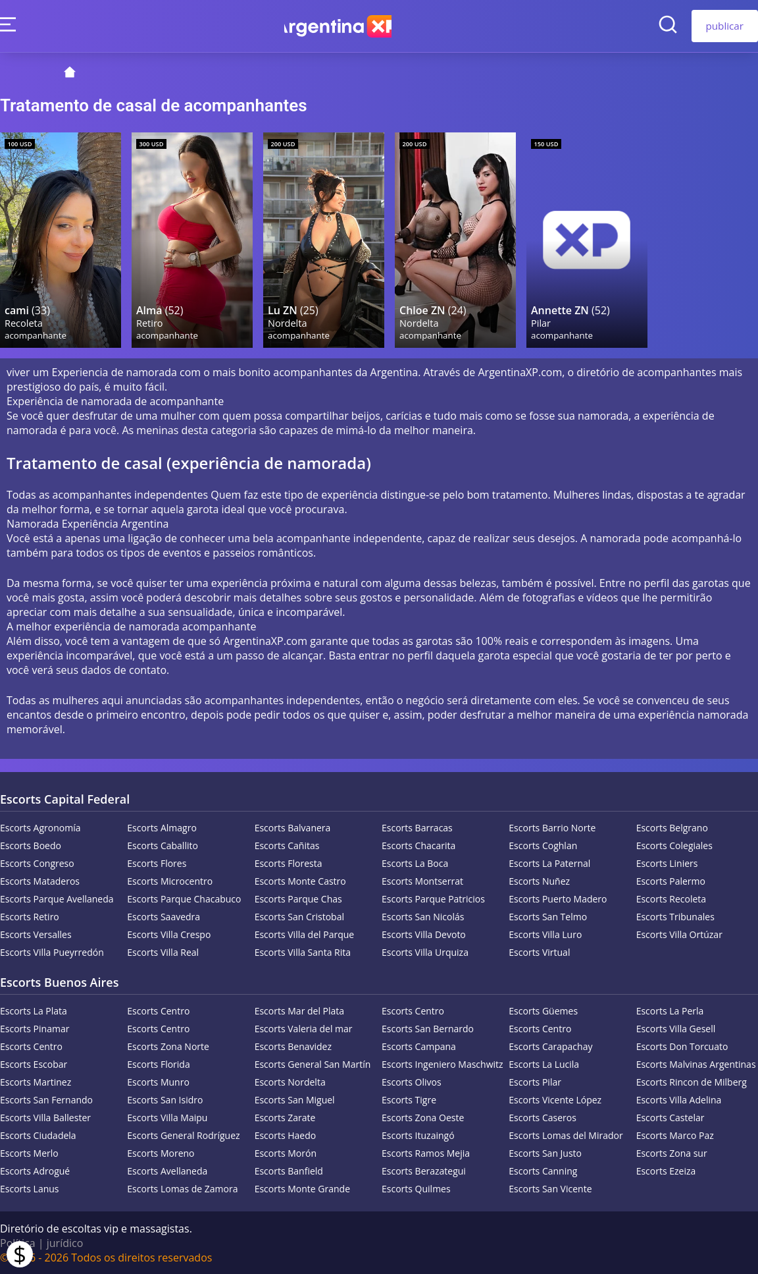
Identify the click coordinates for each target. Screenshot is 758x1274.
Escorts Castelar (670, 1117)
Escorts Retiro (29, 916)
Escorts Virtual (539, 951)
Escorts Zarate (285, 1117)
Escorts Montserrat (422, 880)
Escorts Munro (158, 1081)
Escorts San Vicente (550, 1188)
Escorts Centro (158, 1010)
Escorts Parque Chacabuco (184, 898)
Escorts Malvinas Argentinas (696, 1063)
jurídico (65, 1242)
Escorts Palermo (670, 880)
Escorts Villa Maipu (167, 1117)
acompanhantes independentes (283, 699)
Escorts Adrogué (35, 1170)
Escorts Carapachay (550, 1045)
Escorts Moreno (160, 1152)
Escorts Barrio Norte (552, 827)
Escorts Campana (419, 1045)
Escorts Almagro (161, 827)
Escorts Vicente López (555, 1099)
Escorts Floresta (288, 862)
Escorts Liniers (667, 862)
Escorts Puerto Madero (558, 898)
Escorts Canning (543, 1170)
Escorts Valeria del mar (304, 1028)
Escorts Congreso (37, 862)
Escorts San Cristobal (299, 916)
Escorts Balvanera (293, 827)
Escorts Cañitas (287, 845)
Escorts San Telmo (548, 916)
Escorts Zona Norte (168, 1045)
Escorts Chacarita (418, 845)
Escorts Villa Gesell (676, 1028)
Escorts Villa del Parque (305, 934)
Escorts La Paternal (549, 862)
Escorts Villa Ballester (45, 1117)
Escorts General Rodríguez (183, 1134)
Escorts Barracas (417, 827)
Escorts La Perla (670, 1010)
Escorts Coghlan (543, 845)
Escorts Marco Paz (675, 1134)
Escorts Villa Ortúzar (679, 934)
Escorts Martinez (35, 1081)
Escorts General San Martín (313, 1063)
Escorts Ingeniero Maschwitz (442, 1063)
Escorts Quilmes (416, 1188)
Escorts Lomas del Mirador (565, 1134)
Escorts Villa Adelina (679, 1099)
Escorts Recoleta (671, 898)
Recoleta (24, 322)
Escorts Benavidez (293, 1045)
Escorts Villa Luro (545, 934)
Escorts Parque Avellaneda (57, 898)
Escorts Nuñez (539, 880)
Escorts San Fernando (46, 1099)
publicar (725, 25)
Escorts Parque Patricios (433, 898)
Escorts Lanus (29, 1188)
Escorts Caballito (162, 845)
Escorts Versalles (36, 934)
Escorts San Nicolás (423, 916)
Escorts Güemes (543, 1010)
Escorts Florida (158, 1063)
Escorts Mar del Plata (299, 1010)
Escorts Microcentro (170, 880)
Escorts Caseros (542, 1117)
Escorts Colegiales (674, 845)
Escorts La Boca (415, 862)
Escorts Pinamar (34, 1028)
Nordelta (287, 322)
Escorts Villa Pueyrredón (52, 951)
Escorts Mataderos (40, 880)
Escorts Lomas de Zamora (182, 1188)
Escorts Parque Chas (298, 898)
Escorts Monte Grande (302, 1188)
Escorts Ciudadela (38, 1134)
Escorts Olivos (412, 1081)
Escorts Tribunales (675, 916)
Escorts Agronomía (40, 827)
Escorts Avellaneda (167, 1170)
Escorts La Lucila (544, 1063)
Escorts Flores (156, 862)
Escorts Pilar (535, 1081)
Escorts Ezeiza (666, 1170)
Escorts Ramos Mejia (426, 1152)
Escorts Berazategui (424, 1170)
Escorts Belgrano (672, 827)
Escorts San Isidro (165, 1099)
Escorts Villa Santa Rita (303, 951)
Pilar (541, 322)
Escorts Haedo (285, 1134)
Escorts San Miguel (295, 1099)
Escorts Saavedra (163, 916)
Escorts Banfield (289, 1170)
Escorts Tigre (409, 1099)
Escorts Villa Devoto (424, 934)
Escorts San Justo (545, 1152)
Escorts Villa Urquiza (425, 951)
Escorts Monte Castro (300, 880)
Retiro (150, 322)
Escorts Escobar (33, 1063)
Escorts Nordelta (290, 1081)
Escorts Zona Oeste (423, 1117)
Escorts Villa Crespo (169, 934)
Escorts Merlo (29, 1152)
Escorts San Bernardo (428, 1028)
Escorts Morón (285, 1152)
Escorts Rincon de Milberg (691, 1081)
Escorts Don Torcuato (682, 1045)
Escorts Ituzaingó (418, 1134)
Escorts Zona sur (671, 1152)
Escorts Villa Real (163, 951)
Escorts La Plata (33, 1010)
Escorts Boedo (30, 845)
